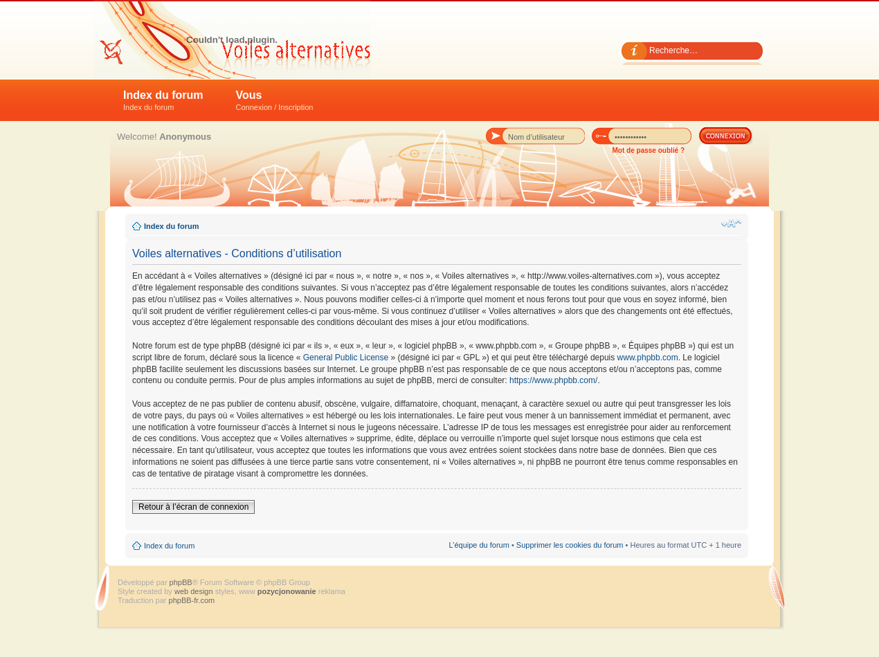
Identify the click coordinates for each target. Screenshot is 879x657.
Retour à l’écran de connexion (193, 507)
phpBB (181, 582)
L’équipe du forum (478, 545)
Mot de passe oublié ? (649, 150)
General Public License (345, 357)
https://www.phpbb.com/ (553, 380)
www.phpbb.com (647, 357)
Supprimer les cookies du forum (570, 545)
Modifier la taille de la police (731, 223)
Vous (275, 100)
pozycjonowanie (286, 591)
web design (194, 591)
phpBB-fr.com (192, 600)
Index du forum (163, 100)
